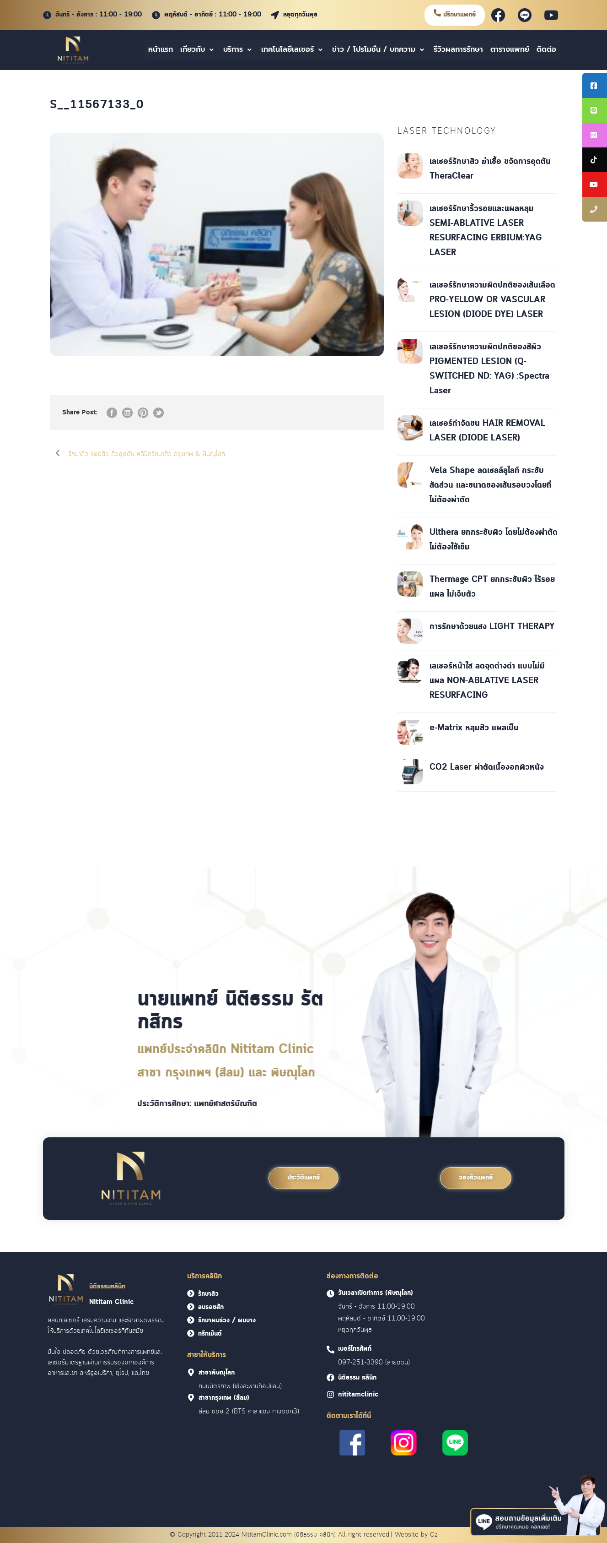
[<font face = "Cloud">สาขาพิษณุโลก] (191, 1372)
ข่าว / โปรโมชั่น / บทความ (379, 49)
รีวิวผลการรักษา (458, 49)
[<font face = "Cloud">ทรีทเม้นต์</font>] (190, 1333)
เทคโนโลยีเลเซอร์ (293, 49)
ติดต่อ (546, 49)
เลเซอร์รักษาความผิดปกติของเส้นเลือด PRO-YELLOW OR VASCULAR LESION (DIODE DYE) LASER (492, 300)
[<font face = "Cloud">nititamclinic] (330, 1394)
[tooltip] (594, 85)
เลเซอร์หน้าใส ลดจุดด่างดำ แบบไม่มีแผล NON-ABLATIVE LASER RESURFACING (487, 681)
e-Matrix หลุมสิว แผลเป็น (474, 728)
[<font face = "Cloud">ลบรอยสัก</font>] (190, 1306)
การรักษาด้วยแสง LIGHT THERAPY (492, 626)
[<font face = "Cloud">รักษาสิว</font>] (190, 1293)
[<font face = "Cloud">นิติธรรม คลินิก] (330, 1377)
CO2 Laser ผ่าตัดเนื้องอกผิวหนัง (487, 767)
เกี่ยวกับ (198, 49)
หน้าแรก (160, 49)
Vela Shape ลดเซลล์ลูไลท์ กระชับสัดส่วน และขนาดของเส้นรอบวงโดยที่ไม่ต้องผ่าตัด (490, 485)
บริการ (238, 49)
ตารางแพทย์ (509, 49)
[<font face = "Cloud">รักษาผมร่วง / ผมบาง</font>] (190, 1320)
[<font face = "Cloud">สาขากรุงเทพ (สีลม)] (191, 1398)
